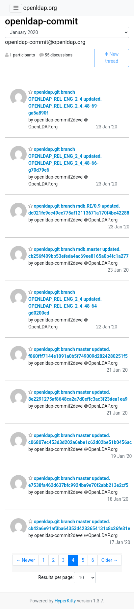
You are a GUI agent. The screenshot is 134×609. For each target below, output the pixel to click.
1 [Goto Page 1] (43, 560)
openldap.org (40, 8)
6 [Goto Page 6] (93, 560)
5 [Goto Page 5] (83, 560)
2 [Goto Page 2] (53, 560)
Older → (109, 560)
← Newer (25, 560)
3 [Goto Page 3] (63, 560)
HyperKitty (65, 600)
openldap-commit (41, 21)
